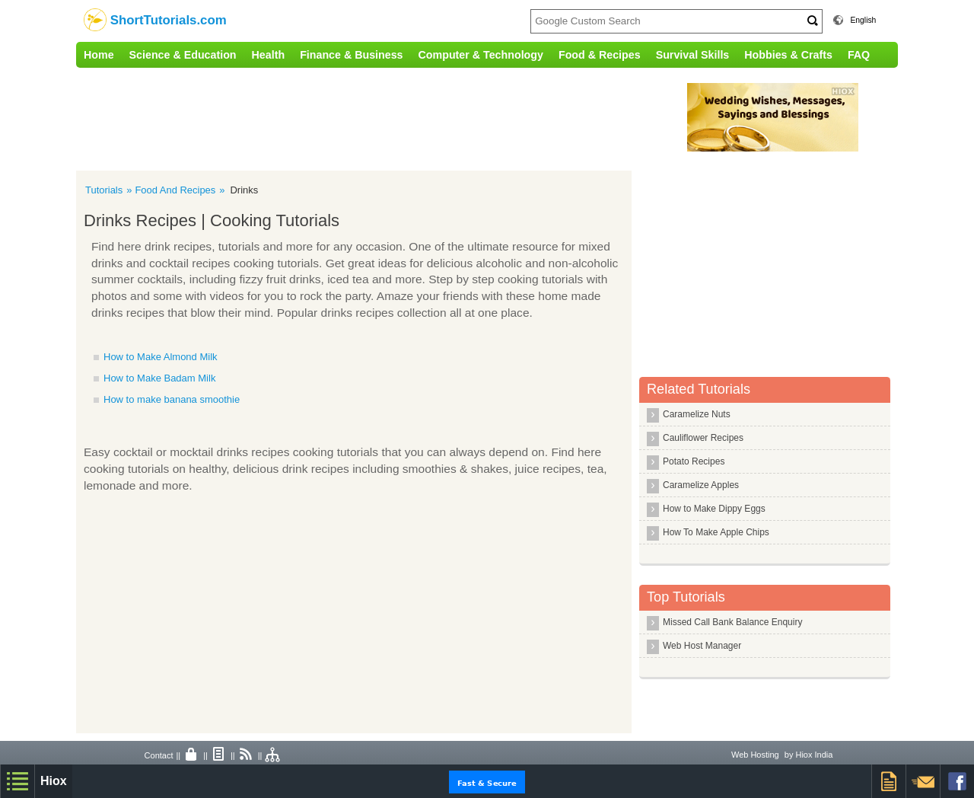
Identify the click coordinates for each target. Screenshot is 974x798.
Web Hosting (755, 754)
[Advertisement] (392, 117)
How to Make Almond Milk (160, 356)
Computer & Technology (481, 55)
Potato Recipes (693, 461)
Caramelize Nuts (696, 414)
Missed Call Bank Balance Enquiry (732, 622)
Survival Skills (693, 55)
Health (268, 55)
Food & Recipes (600, 55)
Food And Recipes (175, 190)
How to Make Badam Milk (159, 378)
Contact (159, 755)
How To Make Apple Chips (716, 532)
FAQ (859, 55)
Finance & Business (351, 55)
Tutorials (104, 190)
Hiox (53, 780)
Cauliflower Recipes (703, 438)
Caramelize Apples (701, 485)
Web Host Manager (702, 645)
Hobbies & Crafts (788, 55)
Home (99, 55)
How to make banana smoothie (171, 399)
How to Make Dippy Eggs (714, 508)
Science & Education (183, 55)
